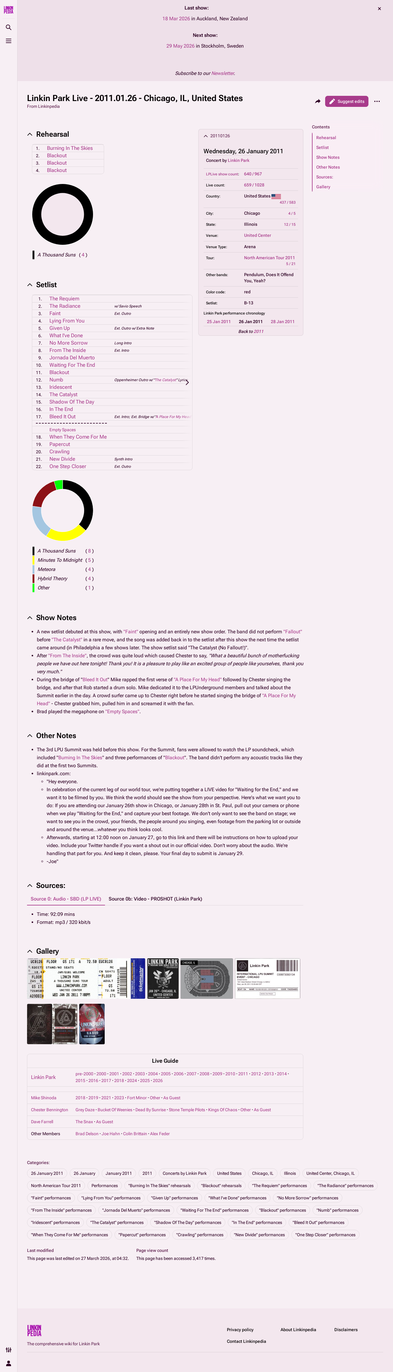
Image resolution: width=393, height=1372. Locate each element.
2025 (145, 1080)
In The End (61, 409)
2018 (119, 1080)
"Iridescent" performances (55, 1222)
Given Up (59, 328)
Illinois (290, 1173)
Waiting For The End (72, 365)
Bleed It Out (62, 416)
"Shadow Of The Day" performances (187, 1222)
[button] (348, 138)
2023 (119, 1097)
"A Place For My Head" (198, 679)
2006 (179, 1073)
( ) (83, 255)
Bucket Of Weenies (115, 1109)
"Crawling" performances (200, 1234)
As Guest (171, 1097)
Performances (104, 1185)
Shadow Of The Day (71, 402)
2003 (140, 1073)
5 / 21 (291, 264)
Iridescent (60, 387)
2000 (101, 1073)
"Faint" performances (51, 1197)
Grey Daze (85, 1109)
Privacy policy (240, 1329)
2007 (191, 1073)
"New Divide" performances (259, 1234)
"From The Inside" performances (61, 1210)
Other (155, 1097)
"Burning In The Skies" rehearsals (159, 1185)
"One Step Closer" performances (325, 1234)
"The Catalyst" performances (117, 1222)
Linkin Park (238, 160)
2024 (132, 1080)
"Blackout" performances (282, 1210)
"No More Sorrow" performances (307, 1197)
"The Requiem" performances (279, 1185)
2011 (258, 331)
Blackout (57, 155)
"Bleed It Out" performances (318, 1222)
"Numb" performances (338, 1210)
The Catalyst (165, 380)
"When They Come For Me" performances (69, 1234)
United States (229, 1173)
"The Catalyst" (67, 640)
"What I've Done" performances (237, 1197)
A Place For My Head (173, 417)
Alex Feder (160, 1133)
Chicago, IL (263, 1173)
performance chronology (244, 313)
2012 (256, 1073)
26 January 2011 (47, 1173)
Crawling (59, 451)
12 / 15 (290, 224)
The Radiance (64, 306)
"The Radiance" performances (345, 1185)
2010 (230, 1073)
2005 (166, 1073)
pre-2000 (84, 1073)
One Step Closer (67, 466)
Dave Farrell (42, 1121)
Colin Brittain (135, 1133)
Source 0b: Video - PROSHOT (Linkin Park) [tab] (155, 899)
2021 (106, 1097)
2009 (217, 1073)
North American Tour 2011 (269, 257)
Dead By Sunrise (150, 1109)
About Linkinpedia (298, 1329)
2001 (114, 1073)
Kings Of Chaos (222, 1109)
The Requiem (64, 298)
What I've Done (66, 335)
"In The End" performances (257, 1222)
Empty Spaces (62, 429)
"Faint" (130, 632)
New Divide (62, 459)
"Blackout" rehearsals (221, 1185)
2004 (153, 1073)
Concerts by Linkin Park (185, 1173)
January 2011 (119, 1173)
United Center (257, 235)
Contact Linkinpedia (246, 1341)
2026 (158, 1080)
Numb (56, 380)
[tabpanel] (165, 918)
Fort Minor (137, 1097)
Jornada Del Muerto (72, 357)
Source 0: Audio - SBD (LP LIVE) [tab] (66, 899)
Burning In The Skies (70, 148)
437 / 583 (288, 202)
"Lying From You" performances (111, 1197)
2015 (80, 1080)
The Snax (84, 1121)
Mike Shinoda (43, 1097)
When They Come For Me (78, 437)
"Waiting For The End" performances (215, 1210)
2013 (269, 1073)
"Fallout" (292, 632)
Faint (54, 313)
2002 (127, 1073)
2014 (282, 1073)
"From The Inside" (67, 656)
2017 (106, 1080)
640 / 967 (253, 173)
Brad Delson (87, 1133)
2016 (93, 1080)
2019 (93, 1097)
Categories (38, 1162)
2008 (204, 1073)
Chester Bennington (49, 1109)
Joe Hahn (111, 1133)
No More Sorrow (68, 343)
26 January (84, 1173)
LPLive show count (222, 174)
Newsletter (222, 73)
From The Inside (67, 350)
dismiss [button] (379, 8)
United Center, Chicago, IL (330, 1173)
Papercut (59, 444)
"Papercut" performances (142, 1234)
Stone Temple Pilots (187, 1109)
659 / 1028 (254, 184)
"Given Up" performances (174, 1197)
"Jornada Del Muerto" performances (136, 1210)
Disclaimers (346, 1329)
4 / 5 (292, 213)
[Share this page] (318, 101)
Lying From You (66, 321)
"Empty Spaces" (122, 711)
